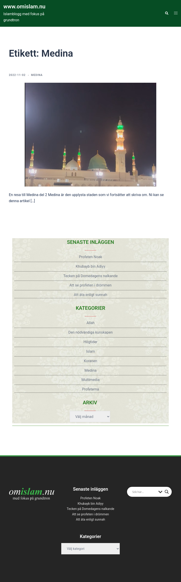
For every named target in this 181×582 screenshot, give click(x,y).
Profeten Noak (90, 257)
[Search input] (144, 492)
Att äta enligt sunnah (90, 295)
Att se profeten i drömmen (90, 285)
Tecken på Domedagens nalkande (90, 276)
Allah (90, 323)
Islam (90, 351)
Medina (37, 75)
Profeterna (90, 389)
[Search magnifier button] (167, 492)
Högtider (90, 342)
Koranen (90, 361)
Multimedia (90, 380)
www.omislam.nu (24, 6)
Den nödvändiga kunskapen (90, 332)
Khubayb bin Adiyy (90, 266)
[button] (166, 13)
